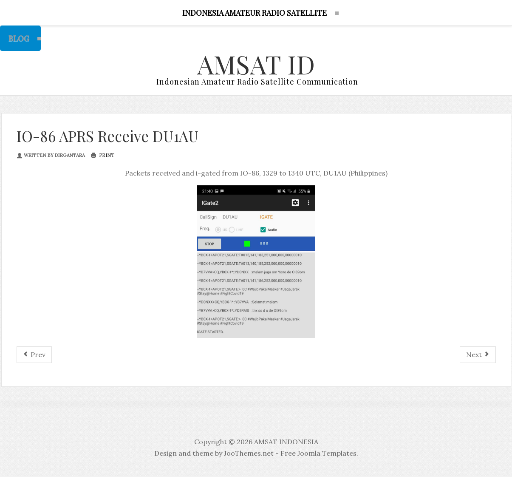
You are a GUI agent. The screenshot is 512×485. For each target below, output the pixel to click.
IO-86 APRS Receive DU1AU (107, 136)
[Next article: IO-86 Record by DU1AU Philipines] (478, 354)
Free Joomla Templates (318, 453)
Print (102, 155)
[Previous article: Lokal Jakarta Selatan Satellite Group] (34, 354)
